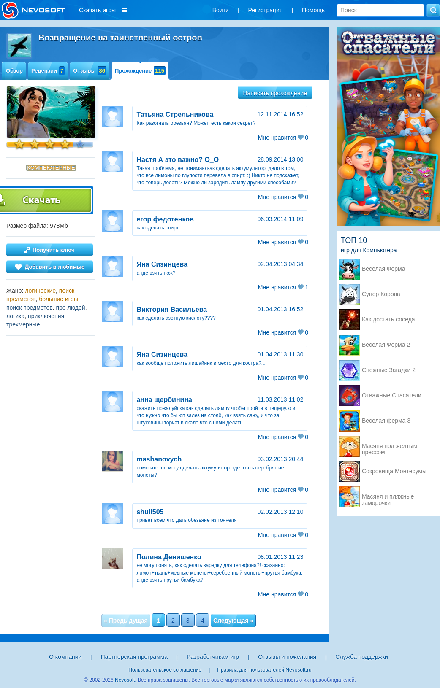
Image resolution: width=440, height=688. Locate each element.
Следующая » (233, 620)
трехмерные (23, 324)
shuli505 (149, 511)
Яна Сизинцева (161, 264)
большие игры (58, 299)
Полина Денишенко (168, 557)
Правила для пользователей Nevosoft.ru (264, 670)
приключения (46, 316)
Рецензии (48, 70)
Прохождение (140, 70)
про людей (70, 307)
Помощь (313, 10)
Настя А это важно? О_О (177, 159)
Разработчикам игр (213, 656)
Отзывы (89, 70)
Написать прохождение (275, 93)
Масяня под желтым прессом (389, 447)
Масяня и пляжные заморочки (388, 497)
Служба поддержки (361, 656)
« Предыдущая (126, 620)
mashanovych (159, 459)
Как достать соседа (388, 319)
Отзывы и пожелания (287, 656)
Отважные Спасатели (391, 395)
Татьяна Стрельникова (174, 114)
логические (40, 290)
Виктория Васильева (171, 309)
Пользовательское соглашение (164, 670)
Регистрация (265, 10)
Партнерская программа (134, 656)
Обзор (14, 70)
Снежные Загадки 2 (389, 370)
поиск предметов (29, 307)
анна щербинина (164, 399)
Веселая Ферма (383, 269)
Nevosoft (125, 680)
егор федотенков (164, 219)
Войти (220, 10)
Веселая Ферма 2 (386, 345)
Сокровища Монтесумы (394, 471)
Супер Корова (381, 294)
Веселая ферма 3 (386, 421)
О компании (65, 656)
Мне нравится (283, 137)
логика (15, 316)
